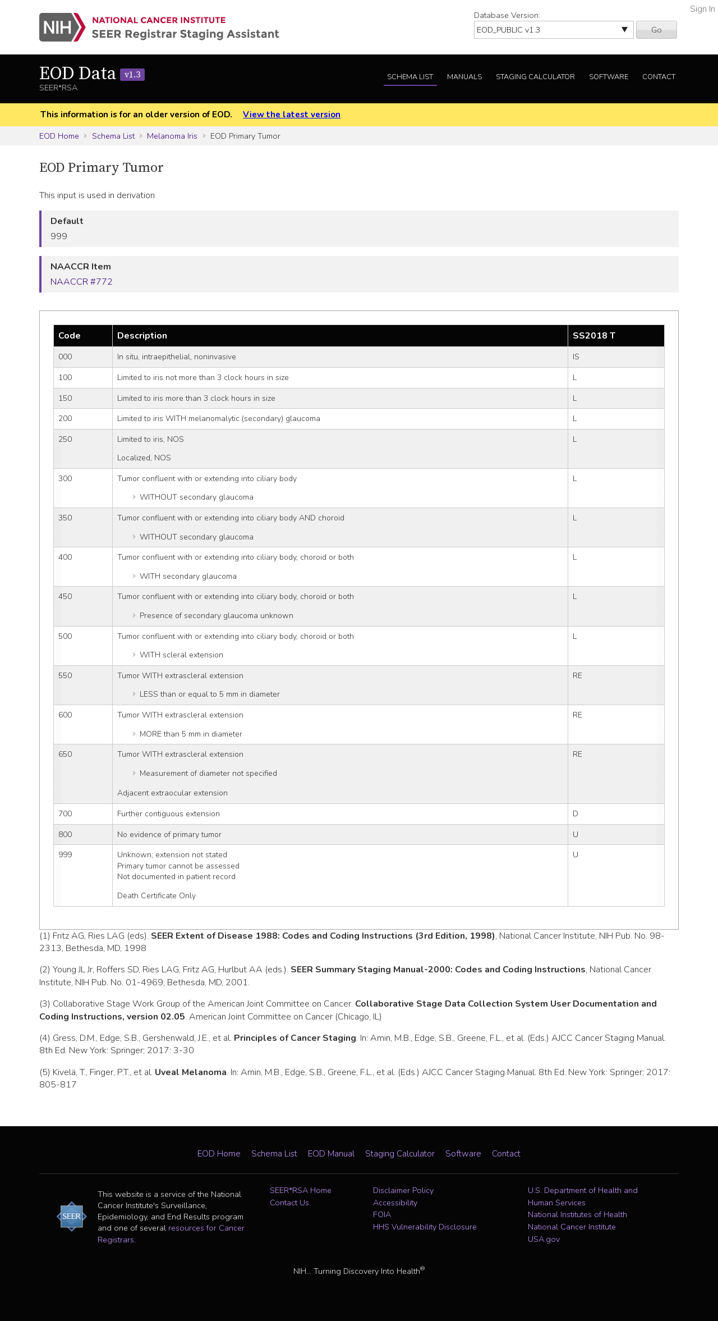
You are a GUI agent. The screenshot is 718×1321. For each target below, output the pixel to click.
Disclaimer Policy (403, 1190)
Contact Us (289, 1202)
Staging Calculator (535, 77)
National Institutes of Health (577, 1214)
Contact (658, 77)
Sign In (702, 9)
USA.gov (544, 1239)
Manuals (464, 77)
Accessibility (395, 1202)
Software (608, 77)
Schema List (410, 77)
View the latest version (291, 114)
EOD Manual (331, 1153)
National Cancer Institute (572, 1226)
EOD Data (92, 74)
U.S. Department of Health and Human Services (583, 1196)
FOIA (382, 1214)
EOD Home (59, 135)
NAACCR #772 (81, 282)
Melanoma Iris (172, 135)
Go (656, 29)
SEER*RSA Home (301, 1190)
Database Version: (507, 15)
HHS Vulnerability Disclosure (425, 1226)
